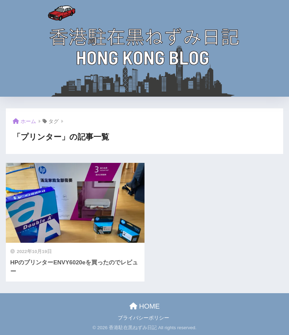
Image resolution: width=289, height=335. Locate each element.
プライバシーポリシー (143, 318)
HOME (144, 306)
